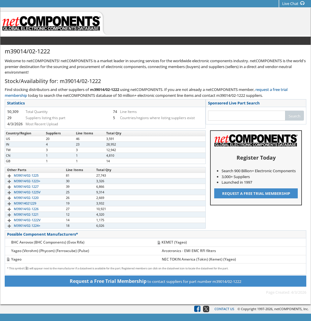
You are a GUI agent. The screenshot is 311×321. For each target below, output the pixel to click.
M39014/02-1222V (20, 220)
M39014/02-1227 (19, 186)
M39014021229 (18, 203)
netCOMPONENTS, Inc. (291, 309)
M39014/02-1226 (19, 209)
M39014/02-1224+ (20, 225)
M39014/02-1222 (19, 138)
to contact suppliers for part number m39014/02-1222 (155, 281)
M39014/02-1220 (19, 197)
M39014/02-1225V (20, 192)
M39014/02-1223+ (20, 181)
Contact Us (224, 309)
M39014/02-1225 (19, 175)
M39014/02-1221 (19, 214)
